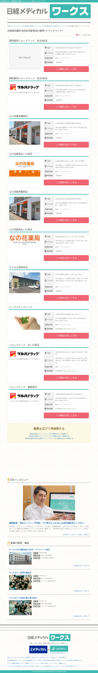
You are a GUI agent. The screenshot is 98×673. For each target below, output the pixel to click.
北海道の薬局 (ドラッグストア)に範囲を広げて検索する (49, 436)
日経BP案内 (62, 657)
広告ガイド (54, 657)
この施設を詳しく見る (66, 69)
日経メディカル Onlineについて (41, 657)
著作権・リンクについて (32, 663)
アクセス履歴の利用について (15, 663)
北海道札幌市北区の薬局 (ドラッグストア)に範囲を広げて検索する (49, 438)
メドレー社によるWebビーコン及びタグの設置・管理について (25, 666)
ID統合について (61, 660)
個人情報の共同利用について (75, 660)
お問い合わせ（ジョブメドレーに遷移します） (53, 663)
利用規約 (28, 657)
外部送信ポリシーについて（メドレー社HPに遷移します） (61, 666)
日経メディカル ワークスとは (15, 657)
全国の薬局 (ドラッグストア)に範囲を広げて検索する (49, 434)
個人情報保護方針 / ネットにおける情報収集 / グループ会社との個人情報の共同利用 (31, 660)
